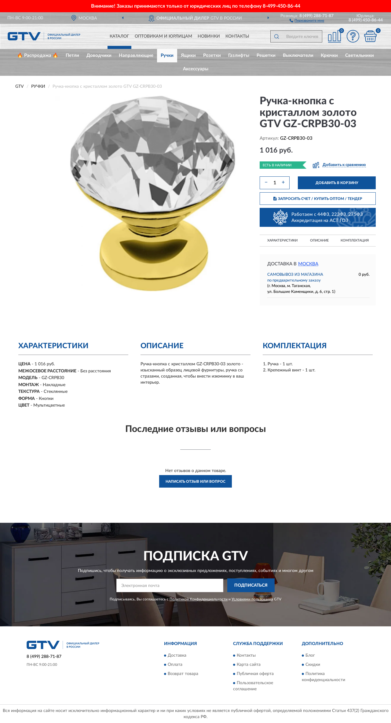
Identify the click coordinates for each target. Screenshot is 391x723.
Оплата (175, 665)
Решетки (266, 55)
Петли (72, 55)
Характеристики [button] (282, 240)
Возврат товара (183, 674)
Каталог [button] (119, 36)
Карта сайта (249, 665)
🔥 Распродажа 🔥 (37, 55)
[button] (307, 20)
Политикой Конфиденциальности (199, 599)
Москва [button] (308, 264)
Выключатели (298, 55)
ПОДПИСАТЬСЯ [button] (251, 585)
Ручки (167, 55)
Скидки (312, 665)
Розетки (212, 55)
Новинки (209, 36)
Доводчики (98, 55)
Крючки (329, 55)
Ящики (188, 55)
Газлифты (238, 55)
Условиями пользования (252, 599)
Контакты (237, 36)
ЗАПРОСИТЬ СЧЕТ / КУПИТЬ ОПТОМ (317, 199)
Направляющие (136, 55)
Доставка (177, 656)
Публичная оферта (255, 674)
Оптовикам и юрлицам (163, 36)
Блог (310, 656)
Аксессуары (195, 69)
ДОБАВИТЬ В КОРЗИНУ (337, 183)
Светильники (359, 55)
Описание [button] (319, 240)
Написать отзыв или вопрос (195, 481)
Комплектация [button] (355, 240)
